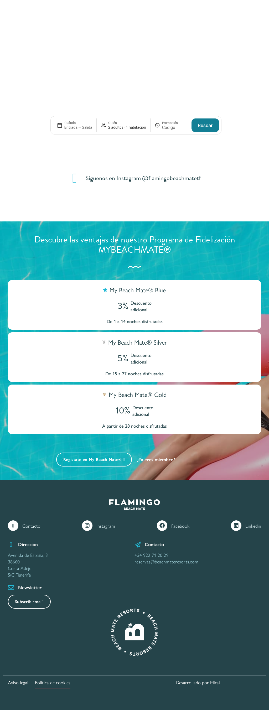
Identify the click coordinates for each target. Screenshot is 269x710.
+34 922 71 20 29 (151, 555)
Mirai (215, 682)
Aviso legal (18, 682)
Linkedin (253, 525)
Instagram (105, 525)
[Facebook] (162, 525)
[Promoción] (174, 127)
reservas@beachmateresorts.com (166, 561)
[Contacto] (13, 525)
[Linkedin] (236, 525)
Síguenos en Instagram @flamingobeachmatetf (143, 178)
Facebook (180, 525)
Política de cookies (52, 682)
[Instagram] (87, 525)
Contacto (31, 525)
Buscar (205, 125)
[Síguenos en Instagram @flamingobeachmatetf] (74, 178)
